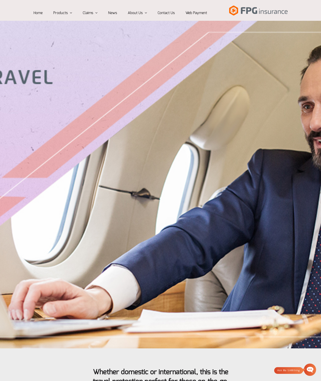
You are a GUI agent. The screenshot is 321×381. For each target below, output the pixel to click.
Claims (90, 13)
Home (38, 13)
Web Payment (196, 13)
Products (62, 13)
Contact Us (166, 13)
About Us (137, 13)
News (112, 13)
